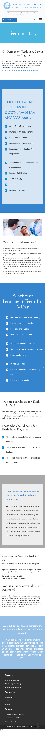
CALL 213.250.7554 (9, 20)
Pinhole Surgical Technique (13, 684)
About (7, 701)
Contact (7, 704)
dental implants (9, 65)
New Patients (9, 697)
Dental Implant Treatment (13, 687)
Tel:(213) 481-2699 (11, 721)
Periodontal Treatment (12, 680)
